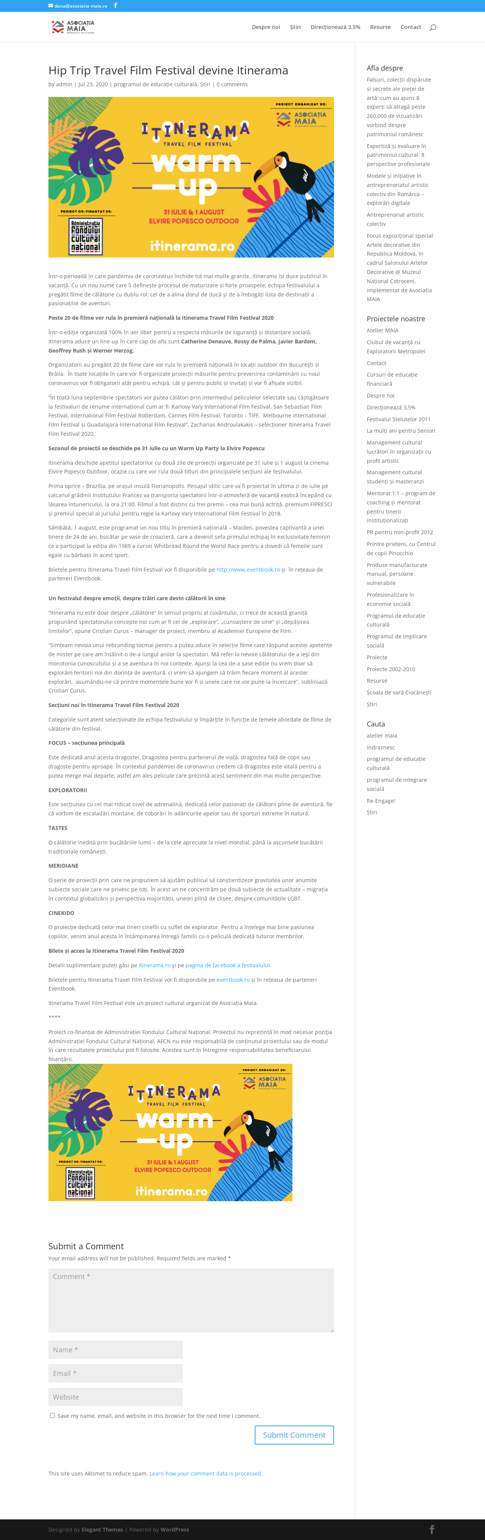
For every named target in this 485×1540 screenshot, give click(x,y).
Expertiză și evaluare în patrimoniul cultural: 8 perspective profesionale (398, 155)
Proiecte (377, 657)
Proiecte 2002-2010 (391, 669)
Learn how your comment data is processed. (206, 1473)
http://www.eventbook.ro (248, 569)
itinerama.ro (154, 965)
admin (64, 84)
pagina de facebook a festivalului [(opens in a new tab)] (228, 965)
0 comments (232, 84)
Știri (295, 27)
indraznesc (381, 747)
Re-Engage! (381, 800)
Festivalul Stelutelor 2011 (399, 419)
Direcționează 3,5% (335, 27)
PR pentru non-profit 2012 (400, 532)
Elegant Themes (102, 1529)
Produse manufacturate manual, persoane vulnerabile (397, 574)
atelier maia (382, 735)
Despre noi (266, 27)
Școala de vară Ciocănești (399, 692)
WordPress (175, 1529)
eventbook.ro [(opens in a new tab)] (233, 979)
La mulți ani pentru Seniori (401, 430)
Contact (411, 27)
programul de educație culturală (155, 84)
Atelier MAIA (382, 330)
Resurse (380, 27)
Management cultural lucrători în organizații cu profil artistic (399, 451)
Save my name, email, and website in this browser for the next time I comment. (159, 1415)
